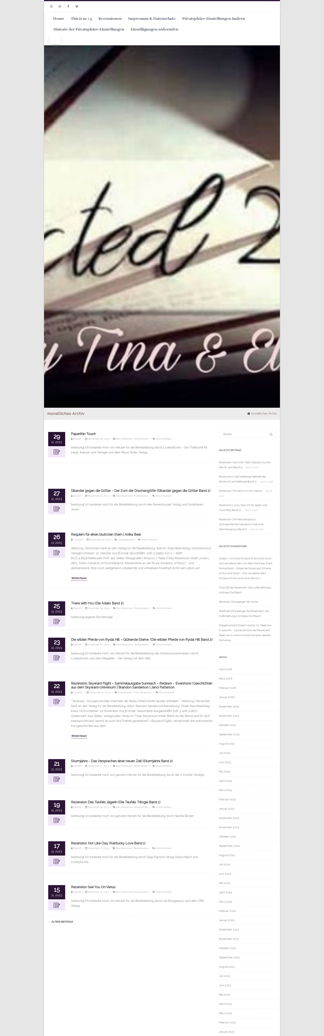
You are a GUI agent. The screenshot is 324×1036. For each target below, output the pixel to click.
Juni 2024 (225, 873)
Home (58, 18)
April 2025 (225, 780)
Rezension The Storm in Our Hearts (240, 490)
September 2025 (229, 734)
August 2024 (227, 855)
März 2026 (225, 678)
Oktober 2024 (227, 836)
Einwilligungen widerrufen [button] (154, 29)
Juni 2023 (225, 985)
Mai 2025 (224, 771)
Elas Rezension (124, 1032)
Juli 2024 (224, 864)
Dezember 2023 (229, 929)
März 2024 (225, 901)
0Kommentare (164, 1032)
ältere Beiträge (60, 921)
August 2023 (227, 966)
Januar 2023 (226, 1031)
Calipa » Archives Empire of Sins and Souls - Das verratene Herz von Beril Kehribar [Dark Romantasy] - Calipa (246, 563)
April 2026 (225, 669)
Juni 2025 (225, 762)
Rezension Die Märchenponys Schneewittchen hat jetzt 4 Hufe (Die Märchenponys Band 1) (241, 524)
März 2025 (225, 790)
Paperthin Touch (83, 1028)
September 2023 (229, 957)
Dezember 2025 (229, 706)
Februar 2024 (227, 910)
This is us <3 (81, 18)
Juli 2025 (224, 752)
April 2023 (225, 1003)
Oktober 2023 (227, 948)
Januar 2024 (226, 920)
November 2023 (229, 938)
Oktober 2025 (227, 725)
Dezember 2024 (229, 818)
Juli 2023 (224, 976)
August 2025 (227, 743)
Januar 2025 (226, 808)
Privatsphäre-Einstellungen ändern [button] (213, 18)
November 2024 (229, 827)
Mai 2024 (224, 883)
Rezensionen (110, 18)
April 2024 (225, 892)
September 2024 (229, 845)
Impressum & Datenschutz (152, 18)
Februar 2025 (227, 799)
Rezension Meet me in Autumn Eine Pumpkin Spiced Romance (245, 635)
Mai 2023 (224, 994)
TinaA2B (224, 587)
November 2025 (229, 715)
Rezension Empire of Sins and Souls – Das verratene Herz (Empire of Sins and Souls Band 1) (245, 573)
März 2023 (225, 1013)
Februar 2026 (227, 687)
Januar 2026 (227, 697)
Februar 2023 (227, 1022)
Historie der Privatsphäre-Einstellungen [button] (89, 29)
